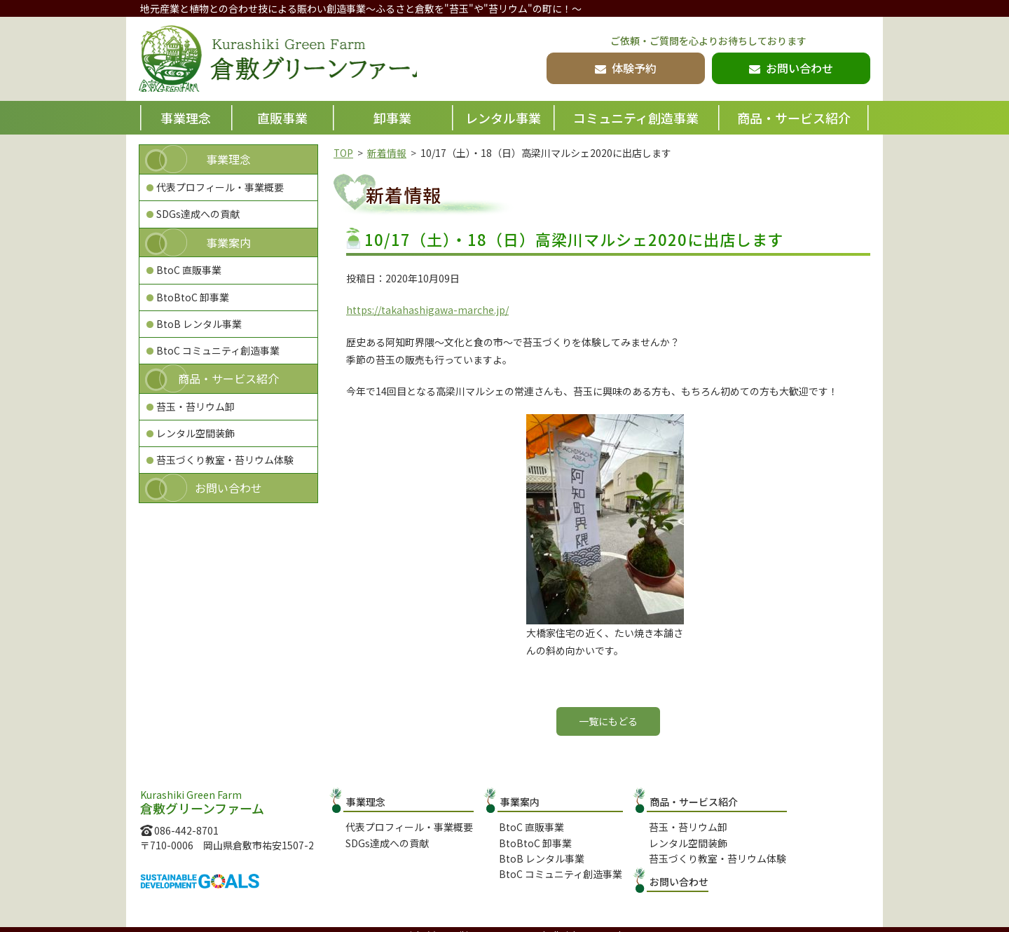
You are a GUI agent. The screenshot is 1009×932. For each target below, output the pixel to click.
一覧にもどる (608, 721)
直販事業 (282, 118)
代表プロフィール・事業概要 (220, 187)
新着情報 (387, 153)
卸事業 (392, 118)
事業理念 (185, 118)
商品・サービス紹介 (794, 118)
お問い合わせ (228, 487)
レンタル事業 (503, 118)
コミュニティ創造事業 (636, 118)
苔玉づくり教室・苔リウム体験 (225, 460)
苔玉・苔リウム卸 (195, 406)
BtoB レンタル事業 (199, 324)
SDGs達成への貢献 (198, 214)
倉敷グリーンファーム (285, 60)
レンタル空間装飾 (195, 433)
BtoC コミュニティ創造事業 (218, 350)
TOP (344, 153)
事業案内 (228, 242)
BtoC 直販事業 (188, 270)
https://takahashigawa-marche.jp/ (427, 310)
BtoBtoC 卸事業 (192, 297)
